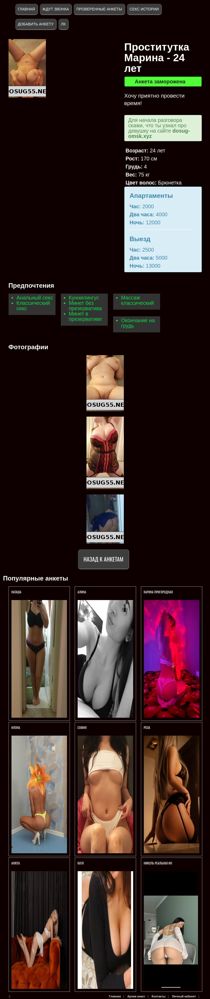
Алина (82, 592)
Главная (26, 9)
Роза (147, 727)
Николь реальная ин (158, 863)
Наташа (16, 592)
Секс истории (144, 9)
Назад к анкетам (103, 559)
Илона (15, 727)
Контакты (158, 996)
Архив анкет (136, 996)
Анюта (16, 863)
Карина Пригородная (158, 592)
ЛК (63, 24)
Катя (81, 863)
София (82, 727)
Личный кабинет (184, 996)
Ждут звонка (55, 9)
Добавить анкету (36, 24)
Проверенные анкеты (99, 9)
